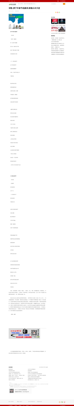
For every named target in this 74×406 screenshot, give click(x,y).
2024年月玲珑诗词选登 (55, 41)
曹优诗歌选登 (11, 369)
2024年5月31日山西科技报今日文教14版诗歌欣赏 (35, 373)
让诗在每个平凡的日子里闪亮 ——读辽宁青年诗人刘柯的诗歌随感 (37, 375)
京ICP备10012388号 (39, 401)
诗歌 (41, 367)
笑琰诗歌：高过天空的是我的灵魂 (33, 372)
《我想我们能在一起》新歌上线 (56, 39)
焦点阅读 (53, 17)
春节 (43, 367)
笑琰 (40, 367)
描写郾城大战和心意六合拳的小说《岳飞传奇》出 (59, 43)
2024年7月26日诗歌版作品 (31, 369)
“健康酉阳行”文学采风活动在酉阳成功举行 (58, 54)
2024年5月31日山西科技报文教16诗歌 (14, 372)
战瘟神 (47, 367)
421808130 (20, 401)
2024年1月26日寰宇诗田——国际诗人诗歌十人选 (16, 378)
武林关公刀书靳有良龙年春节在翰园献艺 (34, 376)
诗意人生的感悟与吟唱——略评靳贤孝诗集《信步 (59, 45)
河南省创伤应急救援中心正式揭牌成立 (57, 50)
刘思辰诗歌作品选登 (12, 370)
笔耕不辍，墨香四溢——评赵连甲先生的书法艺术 (59, 48)
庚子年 (45, 367)
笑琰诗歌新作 (30, 370)
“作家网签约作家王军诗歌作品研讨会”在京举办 (35, 378)
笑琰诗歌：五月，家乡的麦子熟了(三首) (14, 373)
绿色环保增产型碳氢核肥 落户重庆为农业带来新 (59, 52)
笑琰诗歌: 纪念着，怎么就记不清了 (14, 376)
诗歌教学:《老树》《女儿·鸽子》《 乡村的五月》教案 (16, 375)
